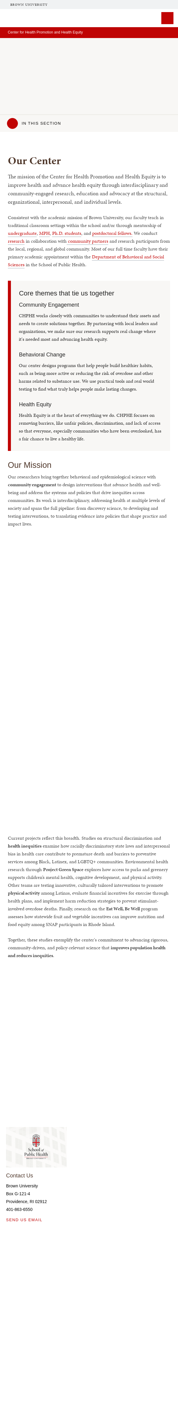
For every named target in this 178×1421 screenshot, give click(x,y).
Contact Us (19, 1176)
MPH (44, 233)
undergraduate (22, 233)
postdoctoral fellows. (112, 233)
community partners (87, 241)
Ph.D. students (66, 233)
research (16, 241)
